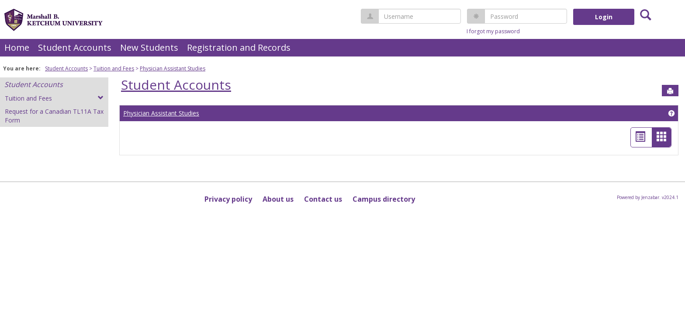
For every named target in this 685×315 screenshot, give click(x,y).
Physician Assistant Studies (172, 68)
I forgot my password (493, 31)
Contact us (323, 199)
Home (16, 47)
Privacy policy (228, 199)
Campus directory (384, 199)
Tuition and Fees (113, 68)
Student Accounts (74, 47)
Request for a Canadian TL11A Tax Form (54, 115)
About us (278, 199)
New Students (149, 47)
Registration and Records (239, 47)
